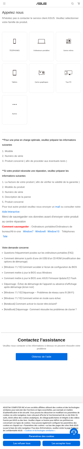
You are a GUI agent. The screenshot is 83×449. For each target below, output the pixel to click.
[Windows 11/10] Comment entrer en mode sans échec (32, 298)
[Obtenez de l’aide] (41, 356)
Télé (5, 236)
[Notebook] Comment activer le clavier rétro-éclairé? (30, 303)
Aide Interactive (10, 211)
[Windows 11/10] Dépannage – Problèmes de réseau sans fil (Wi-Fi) (39, 292)
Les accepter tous (61, 443)
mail (57, 206)
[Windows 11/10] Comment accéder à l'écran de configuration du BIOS (40, 267)
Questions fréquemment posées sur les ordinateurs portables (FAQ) (39, 252)
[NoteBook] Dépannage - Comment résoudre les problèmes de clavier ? (40, 309)
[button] (4, 3)
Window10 (54, 231)
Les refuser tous (21, 443)
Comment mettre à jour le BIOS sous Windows (28, 272)
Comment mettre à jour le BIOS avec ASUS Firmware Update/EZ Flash (40, 278)
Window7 (29, 231)
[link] (41, 4)
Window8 (41, 231)
